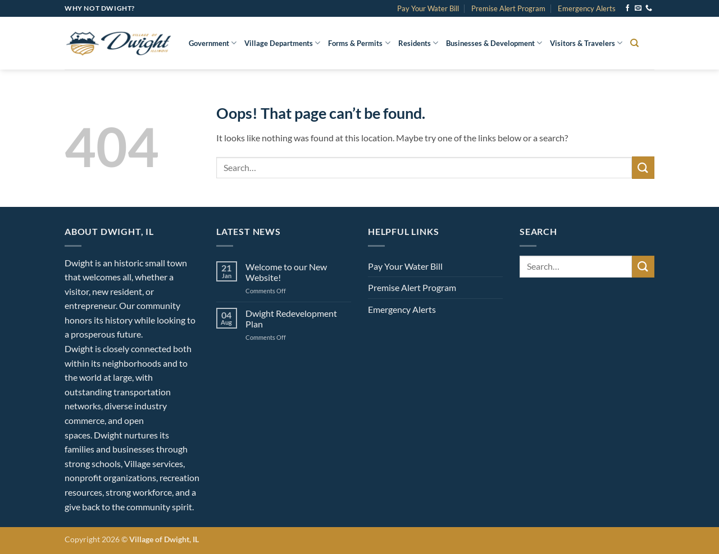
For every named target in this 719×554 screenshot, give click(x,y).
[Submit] (643, 167)
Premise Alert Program (508, 8)
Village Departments (282, 43)
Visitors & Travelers (586, 43)
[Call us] (648, 8)
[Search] (634, 43)
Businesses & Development (494, 43)
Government (212, 43)
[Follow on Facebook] (627, 8)
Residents (418, 43)
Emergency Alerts (587, 8)
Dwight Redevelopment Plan (291, 318)
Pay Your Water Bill (428, 8)
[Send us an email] (638, 8)
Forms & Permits (359, 43)
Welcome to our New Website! (286, 272)
